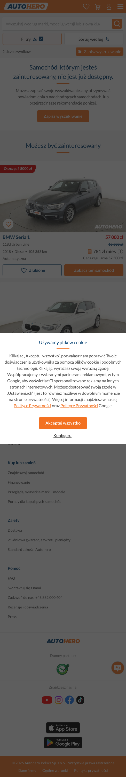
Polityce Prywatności (32, 405)
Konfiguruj (63, 435)
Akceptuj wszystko (63, 422)
